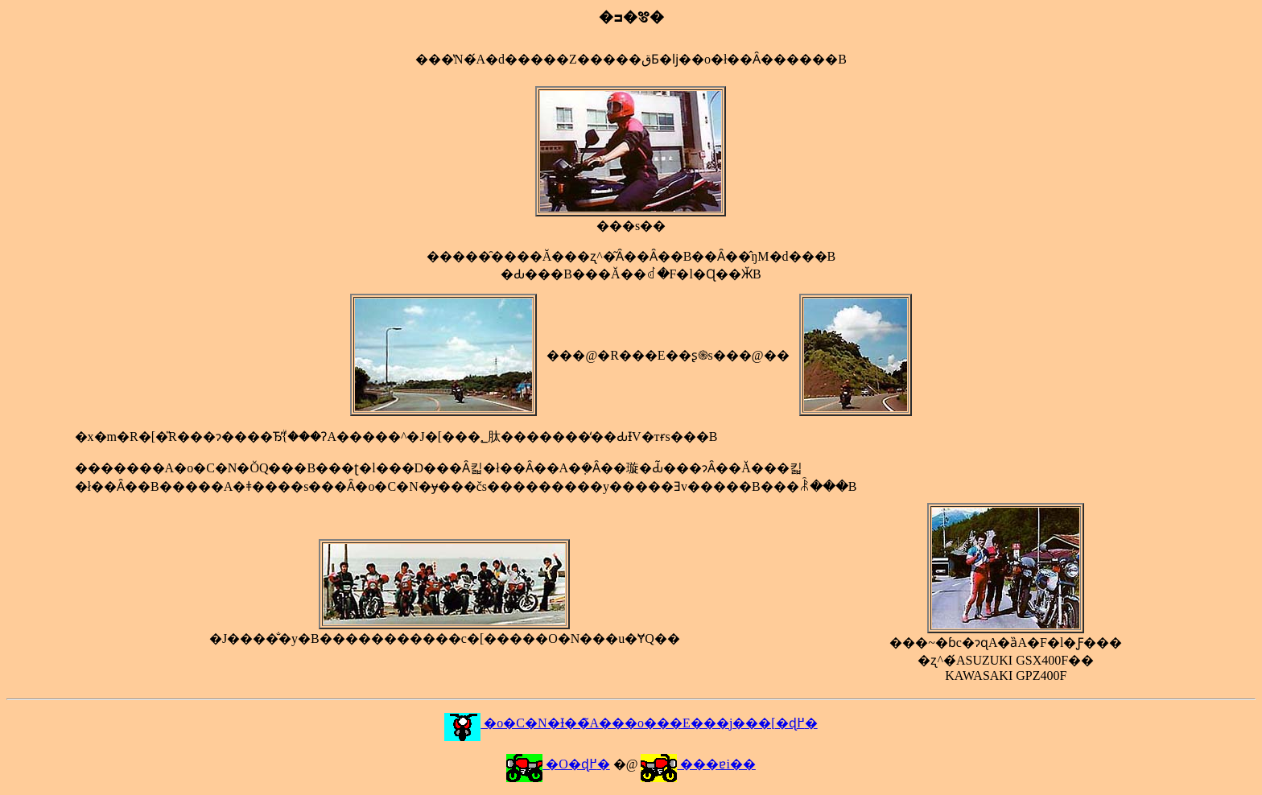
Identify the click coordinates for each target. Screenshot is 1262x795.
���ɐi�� (698, 764)
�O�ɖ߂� (558, 764)
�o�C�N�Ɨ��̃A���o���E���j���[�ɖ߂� (630, 723)
